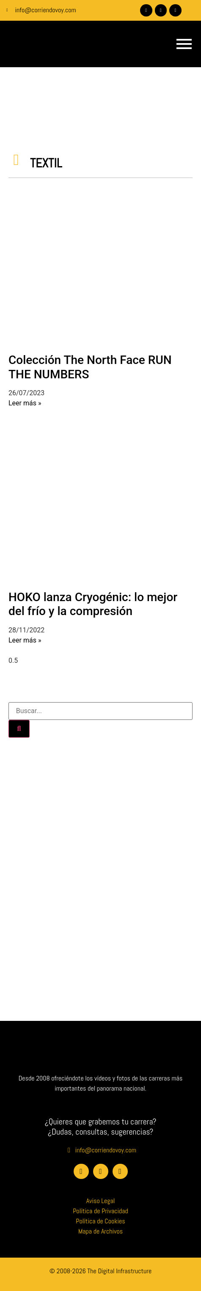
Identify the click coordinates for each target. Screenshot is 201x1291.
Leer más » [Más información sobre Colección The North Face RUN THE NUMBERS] (24, 403)
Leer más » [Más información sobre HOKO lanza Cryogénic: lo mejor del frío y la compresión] (24, 640)
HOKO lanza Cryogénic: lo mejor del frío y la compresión (92, 604)
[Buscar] (19, 729)
